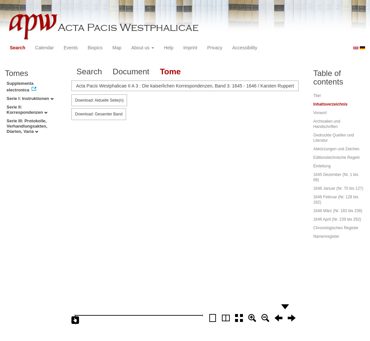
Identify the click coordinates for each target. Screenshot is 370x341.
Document (131, 71)
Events (71, 47)
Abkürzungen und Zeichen (336, 149)
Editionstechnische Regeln (336, 157)
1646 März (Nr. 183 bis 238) (337, 210)
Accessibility (244, 47)
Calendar (44, 47)
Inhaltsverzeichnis (330, 104)
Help (168, 47)
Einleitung (322, 166)
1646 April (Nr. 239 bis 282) (337, 219)
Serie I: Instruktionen (30, 98)
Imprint (190, 47)
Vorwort (320, 112)
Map (116, 47)
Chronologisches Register (335, 228)
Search (17, 47)
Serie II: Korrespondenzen (27, 110)
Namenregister (326, 236)
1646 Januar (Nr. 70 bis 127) (338, 188)
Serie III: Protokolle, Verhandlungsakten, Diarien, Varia (27, 126)
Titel (317, 95)
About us (142, 47)
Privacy (214, 47)
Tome (170, 71)
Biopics (95, 47)
